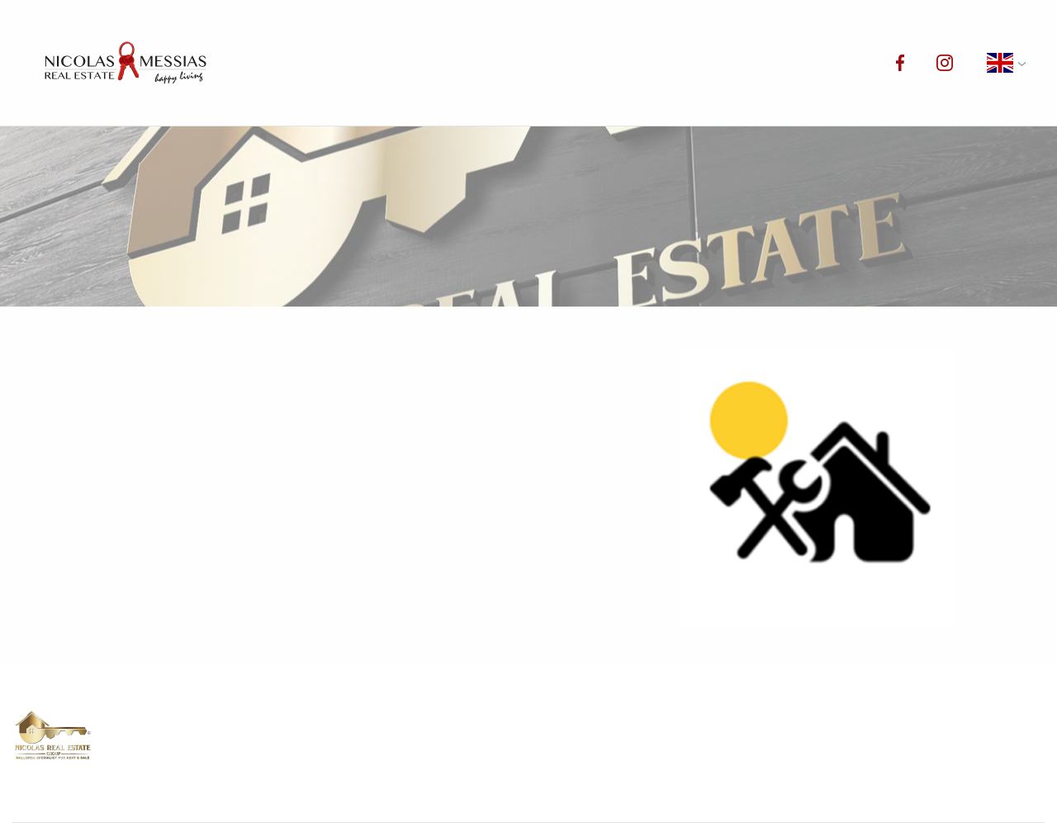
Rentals (450, 62)
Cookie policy (513, 772)
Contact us (813, 62)
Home (256, 62)
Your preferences (939, 772)
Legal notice (925, 748)
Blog (722, 62)
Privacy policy (723, 748)
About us (545, 62)
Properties (347, 62)
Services (641, 62)
